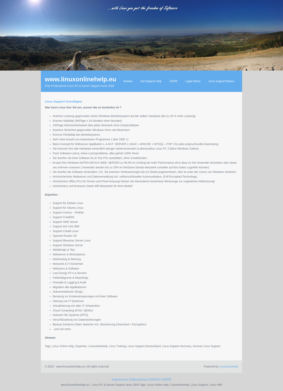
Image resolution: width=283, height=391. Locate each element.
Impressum (120, 379)
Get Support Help (151, 81)
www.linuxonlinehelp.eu (80, 79)
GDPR (173, 81)
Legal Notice (193, 81)
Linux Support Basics (221, 81)
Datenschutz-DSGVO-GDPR (150, 379)
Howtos (127, 81)
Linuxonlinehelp (228, 366)
